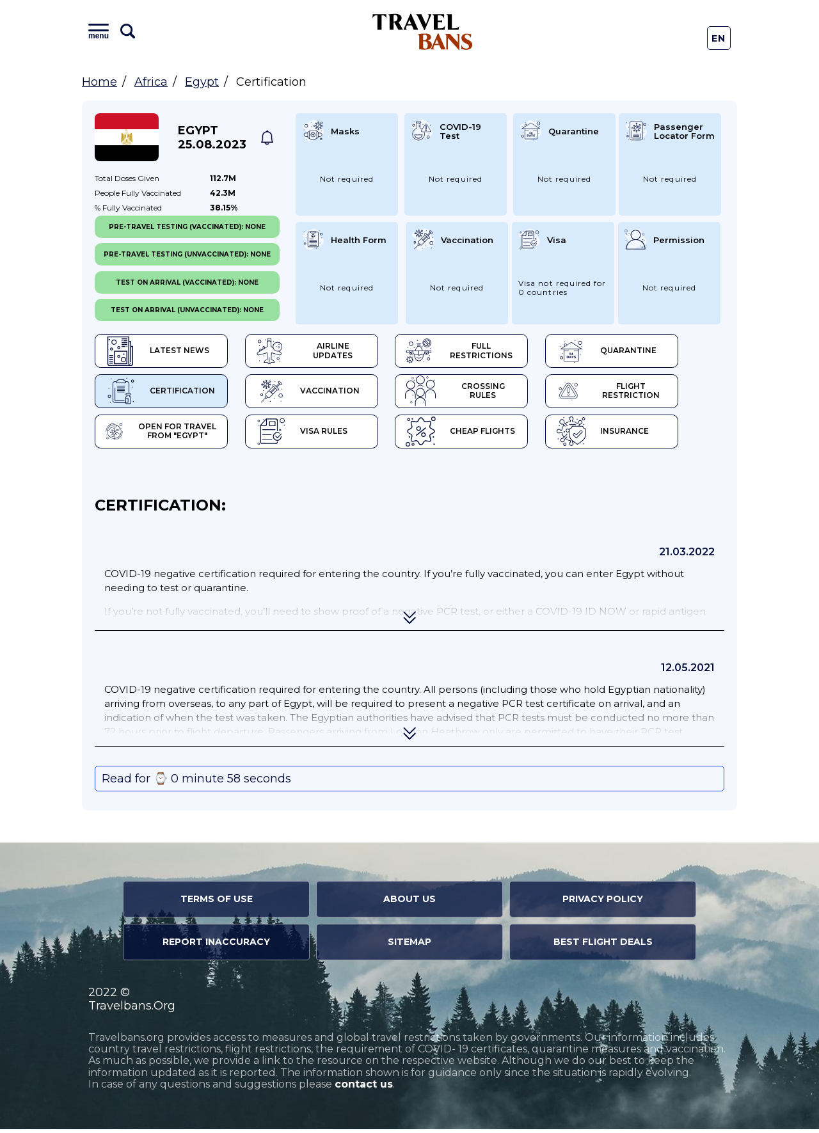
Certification (160, 393)
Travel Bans (422, 32)
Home (99, 82)
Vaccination (319, 393)
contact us (364, 1088)
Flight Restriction (646, 393)
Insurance (638, 435)
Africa (151, 82)
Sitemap (409, 946)
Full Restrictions (486, 352)
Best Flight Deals (603, 946)
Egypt (202, 82)
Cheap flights (484, 435)
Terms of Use (216, 903)
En (719, 38)
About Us (409, 903)
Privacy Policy (602, 903)
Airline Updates (326, 352)
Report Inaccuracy (216, 946)
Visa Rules (313, 435)
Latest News (157, 352)
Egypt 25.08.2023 (212, 137)
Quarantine (641, 352)
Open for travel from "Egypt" (164, 435)
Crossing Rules (487, 393)
